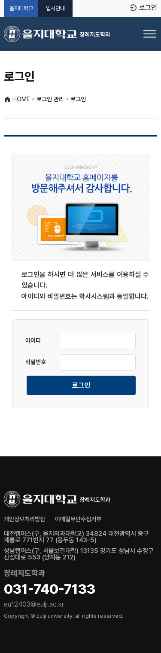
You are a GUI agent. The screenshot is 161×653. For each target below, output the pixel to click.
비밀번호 (35, 361)
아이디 (33, 340)
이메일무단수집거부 (78, 519)
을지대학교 (21, 8)
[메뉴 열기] (150, 34)
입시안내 (55, 8)
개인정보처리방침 (24, 519)
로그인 (148, 8)
